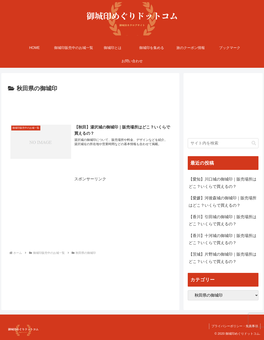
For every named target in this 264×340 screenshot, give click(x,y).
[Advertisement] (90, 106)
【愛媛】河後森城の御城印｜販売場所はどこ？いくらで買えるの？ (222, 201)
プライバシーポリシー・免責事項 (234, 326)
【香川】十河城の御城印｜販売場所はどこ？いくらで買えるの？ (222, 239)
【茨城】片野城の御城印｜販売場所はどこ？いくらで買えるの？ (222, 258)
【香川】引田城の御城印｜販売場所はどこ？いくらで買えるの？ (222, 220)
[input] (223, 143)
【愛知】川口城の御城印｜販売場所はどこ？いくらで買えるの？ (222, 182)
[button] (254, 143)
